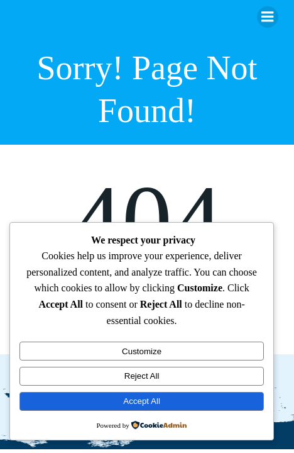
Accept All (141, 401)
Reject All (142, 376)
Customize (141, 351)
